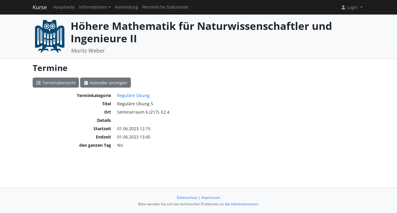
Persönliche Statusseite (165, 7)
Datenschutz (187, 197)
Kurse (40, 7)
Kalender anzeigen (106, 82)
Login (350, 7)
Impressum (210, 197)
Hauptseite (64, 7)
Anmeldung (126, 7)
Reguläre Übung (133, 95)
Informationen (93, 7)
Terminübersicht (56, 82)
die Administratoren (241, 203)
